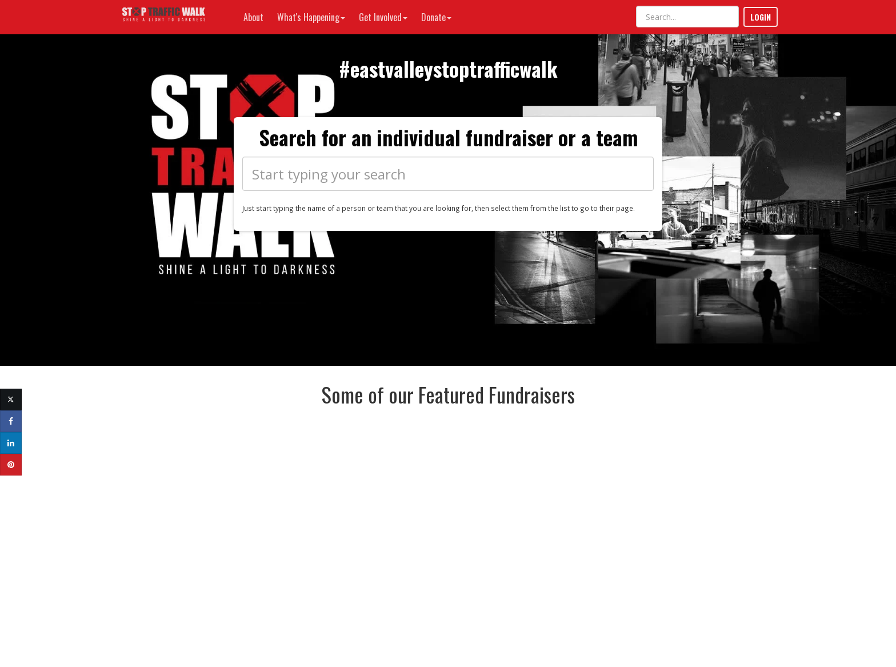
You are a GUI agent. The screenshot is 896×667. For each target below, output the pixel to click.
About (253, 17)
